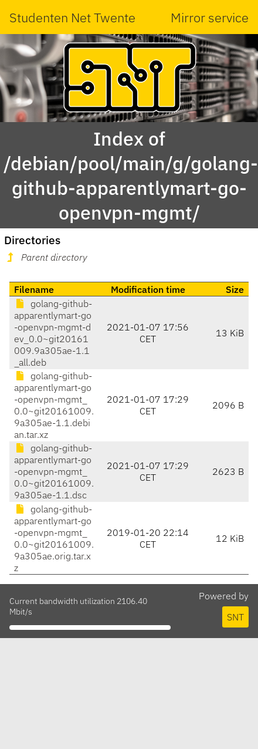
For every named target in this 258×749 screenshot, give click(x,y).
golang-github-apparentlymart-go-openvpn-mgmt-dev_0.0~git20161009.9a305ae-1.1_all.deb (53, 333)
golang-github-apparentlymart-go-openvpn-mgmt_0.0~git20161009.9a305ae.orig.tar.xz (54, 538)
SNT (235, 617)
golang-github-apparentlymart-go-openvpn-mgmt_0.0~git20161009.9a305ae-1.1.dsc (54, 471)
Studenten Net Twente (72, 17)
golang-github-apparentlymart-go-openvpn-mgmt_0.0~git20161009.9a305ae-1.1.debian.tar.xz (54, 405)
